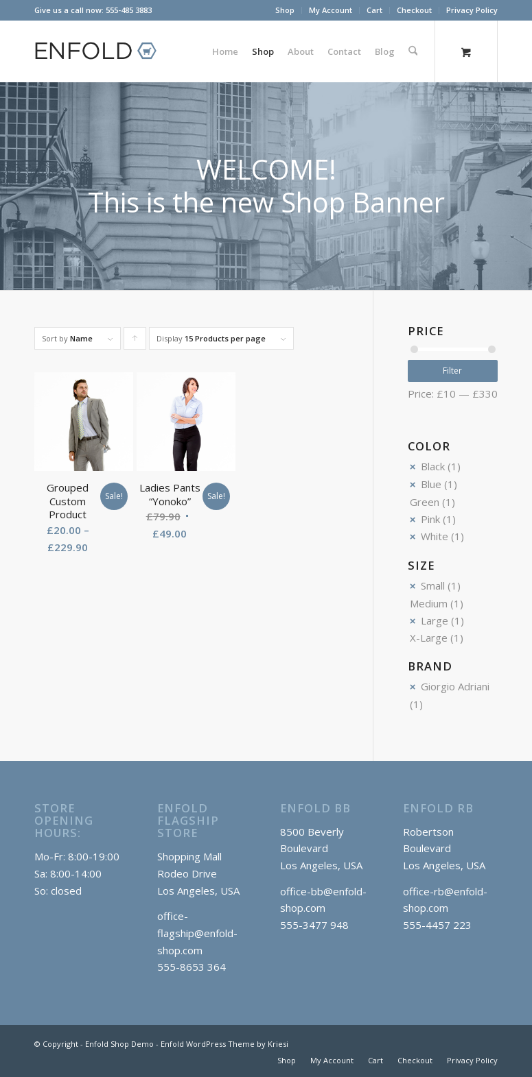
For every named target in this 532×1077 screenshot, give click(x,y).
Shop (284, 10)
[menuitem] (285, 10)
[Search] (413, 51)
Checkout (414, 10)
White (434, 536)
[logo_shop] (101, 51)
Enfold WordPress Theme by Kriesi (224, 1044)
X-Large (429, 637)
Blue (431, 484)
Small (433, 585)
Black (433, 466)
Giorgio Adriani (455, 686)
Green (424, 502)
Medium (429, 603)
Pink (430, 519)
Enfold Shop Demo (119, 1044)
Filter (452, 370)
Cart (374, 10)
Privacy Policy (472, 10)
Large (434, 620)
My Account (330, 10)
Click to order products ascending (135, 341)
